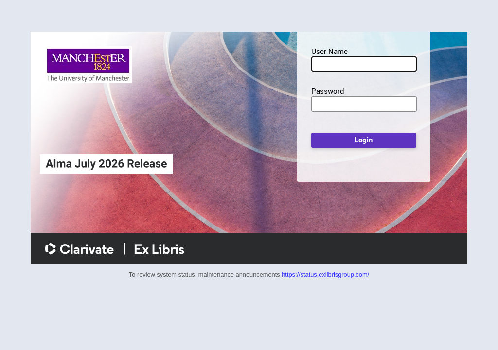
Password (327, 91)
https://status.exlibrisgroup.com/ (325, 274)
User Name (329, 51)
